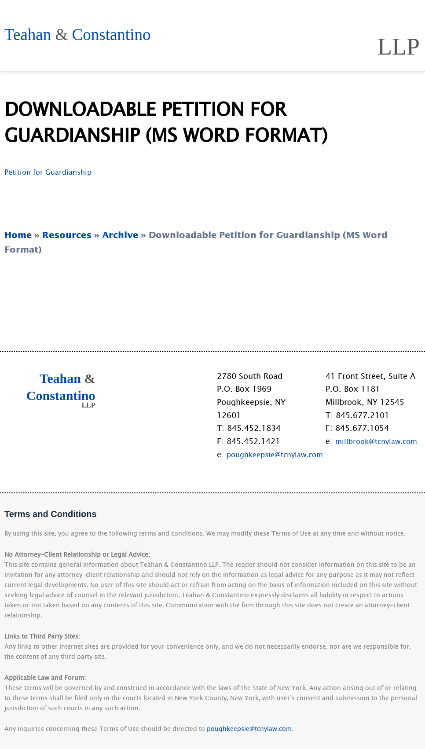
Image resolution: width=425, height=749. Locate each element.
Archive (120, 265)
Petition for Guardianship (52, 202)
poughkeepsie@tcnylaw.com (280, 454)
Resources (383, 20)
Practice (307, 20)
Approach (183, 20)
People (246, 20)
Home (124, 20)
